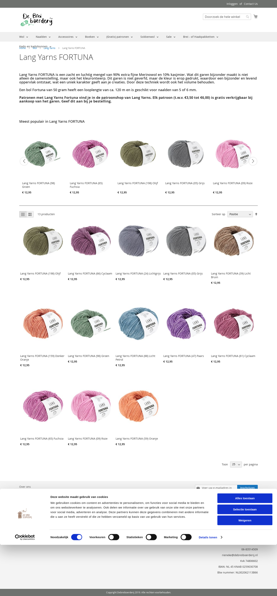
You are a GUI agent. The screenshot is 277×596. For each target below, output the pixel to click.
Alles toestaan (245, 549)
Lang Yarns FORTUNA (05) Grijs (185, 183)
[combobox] (227, 17)
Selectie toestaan (245, 560)
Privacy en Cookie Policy (34, 508)
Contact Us (251, 4)
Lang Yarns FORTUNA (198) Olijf (138, 183)
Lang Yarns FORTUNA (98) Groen (88, 356)
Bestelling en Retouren (34, 492)
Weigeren (244, 571)
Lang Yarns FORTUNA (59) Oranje (137, 438)
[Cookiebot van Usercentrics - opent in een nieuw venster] (25, 588)
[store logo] (36, 19)
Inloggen (232, 4)
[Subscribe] (247, 488)
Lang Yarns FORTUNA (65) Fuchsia (41, 438)
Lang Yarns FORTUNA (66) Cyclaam (90, 273)
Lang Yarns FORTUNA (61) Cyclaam (233, 356)
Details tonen (208, 588)
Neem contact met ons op (35, 497)
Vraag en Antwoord (31, 503)
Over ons (25, 487)
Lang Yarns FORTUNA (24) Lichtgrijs (138, 273)
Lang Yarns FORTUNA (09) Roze (233, 183)
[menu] (138, 41)
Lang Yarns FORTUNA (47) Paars (183, 356)
